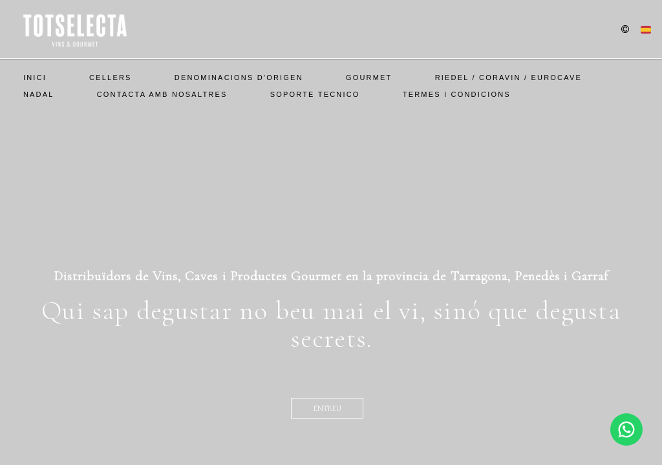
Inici (35, 77)
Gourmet (369, 77)
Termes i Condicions (457, 94)
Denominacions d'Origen (239, 77)
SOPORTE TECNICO (315, 94)
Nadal (38, 94)
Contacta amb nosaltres (162, 94)
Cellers (110, 77)
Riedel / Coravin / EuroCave (508, 77)
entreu (327, 408)
